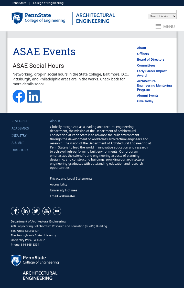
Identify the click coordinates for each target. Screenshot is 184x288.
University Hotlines (63, 190)
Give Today (145, 101)
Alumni (18, 143)
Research (19, 121)
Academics (20, 128)
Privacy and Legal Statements (71, 178)
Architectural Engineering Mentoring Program (154, 85)
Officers (143, 54)
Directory (20, 150)
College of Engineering (48, 3)
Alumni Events (148, 95)
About (141, 48)
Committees (146, 65)
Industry (19, 135)
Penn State (19, 3)
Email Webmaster (62, 196)
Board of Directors (151, 59)
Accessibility (58, 184)
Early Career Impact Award (152, 73)
